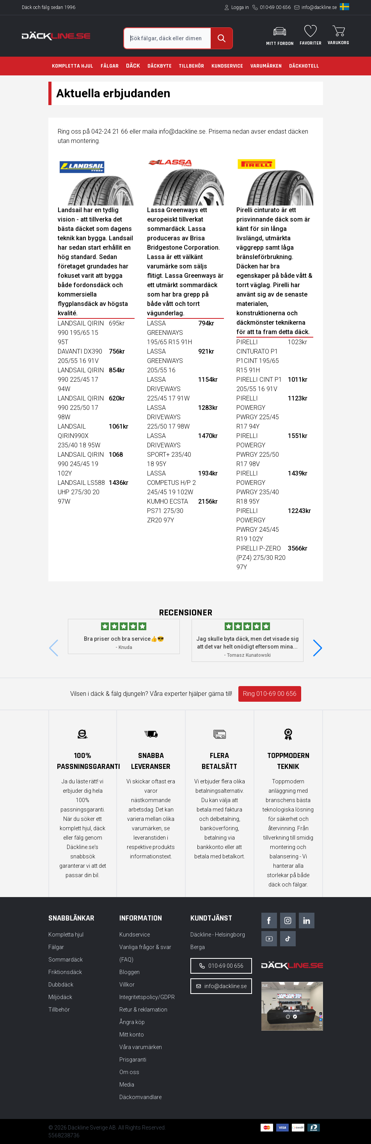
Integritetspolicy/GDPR (147, 997)
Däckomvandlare (140, 1097)
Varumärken (266, 66)
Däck (133, 66)
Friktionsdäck (65, 972)
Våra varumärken (140, 1047)
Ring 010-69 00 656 (269, 693)
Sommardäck (65, 959)
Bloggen (129, 972)
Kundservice (227, 66)
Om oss (129, 1072)
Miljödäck (60, 997)
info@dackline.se (319, 7)
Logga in (240, 7)
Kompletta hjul (72, 66)
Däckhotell (304, 66)
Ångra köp (132, 1022)
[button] (317, 648)
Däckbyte (159, 66)
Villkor (127, 984)
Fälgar (110, 66)
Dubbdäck (60, 984)
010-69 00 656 (275, 7)
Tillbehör (191, 66)
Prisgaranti (132, 1059)
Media (126, 1084)
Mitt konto (131, 1034)
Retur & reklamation (143, 1009)
